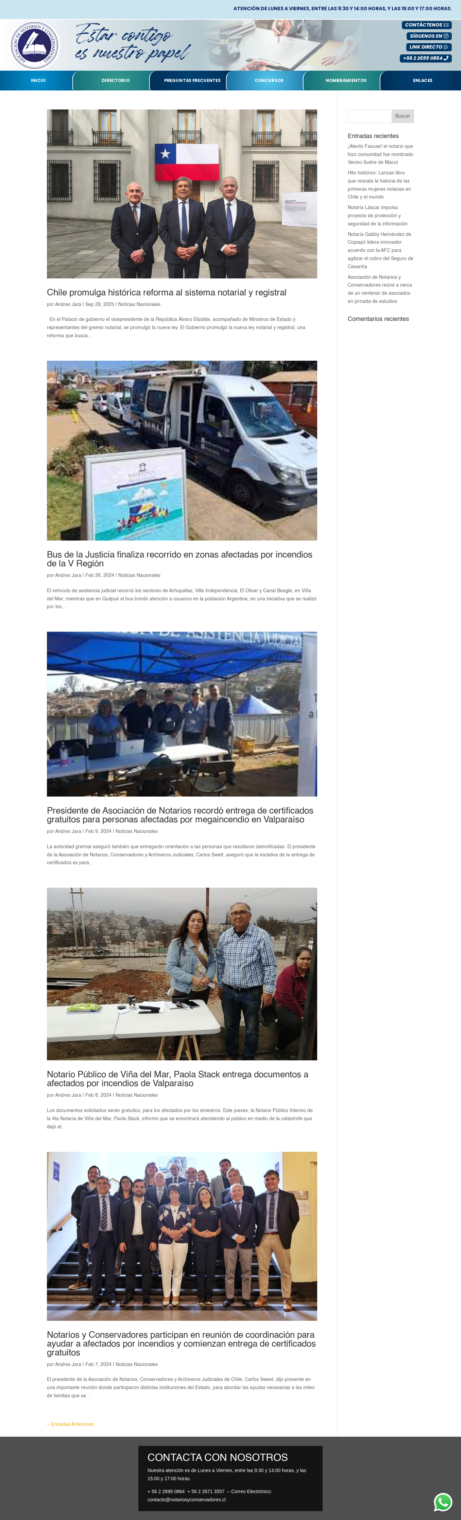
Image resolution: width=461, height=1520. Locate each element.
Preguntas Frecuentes (192, 81)
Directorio (116, 81)
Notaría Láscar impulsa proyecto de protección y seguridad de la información (378, 215)
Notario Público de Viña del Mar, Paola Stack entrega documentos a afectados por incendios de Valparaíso (177, 1079)
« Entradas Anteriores (70, 1424)
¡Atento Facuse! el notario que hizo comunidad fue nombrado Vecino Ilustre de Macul (380, 154)
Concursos (269, 81)
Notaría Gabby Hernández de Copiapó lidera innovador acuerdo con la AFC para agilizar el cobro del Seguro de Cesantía (380, 250)
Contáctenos (423, 24)
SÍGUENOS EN (426, 36)
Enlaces (422, 81)
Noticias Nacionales (139, 304)
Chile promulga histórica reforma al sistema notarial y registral (167, 293)
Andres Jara (68, 304)
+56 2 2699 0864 (422, 58)
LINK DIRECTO (426, 47)
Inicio (38, 81)
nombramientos (346, 81)
